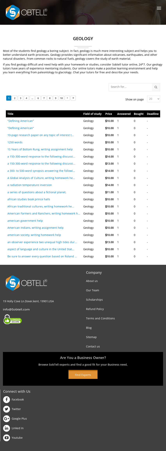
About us (92, 281)
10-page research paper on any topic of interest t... (40, 135)
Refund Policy (95, 309)
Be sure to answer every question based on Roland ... (42, 256)
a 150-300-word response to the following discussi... (41, 156)
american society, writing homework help (34, 235)
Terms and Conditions (100, 318)
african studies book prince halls (28, 199)
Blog (89, 328)
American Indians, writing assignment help (35, 227)
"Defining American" (20, 121)
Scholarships (94, 299)
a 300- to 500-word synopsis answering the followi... (41, 171)
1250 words (14, 142)
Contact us (93, 346)
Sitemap (91, 337)
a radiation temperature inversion (29, 185)
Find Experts (83, 375)
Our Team (92, 290)
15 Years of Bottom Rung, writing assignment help (40, 149)
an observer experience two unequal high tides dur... (42, 242)
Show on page (134, 99)
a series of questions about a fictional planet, (36, 192)
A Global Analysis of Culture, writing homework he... (41, 178)
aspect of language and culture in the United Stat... (40, 249)
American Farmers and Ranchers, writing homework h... (43, 213)
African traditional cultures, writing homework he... (40, 206)
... (32, 98)
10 (61, 98)
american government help (25, 220)
